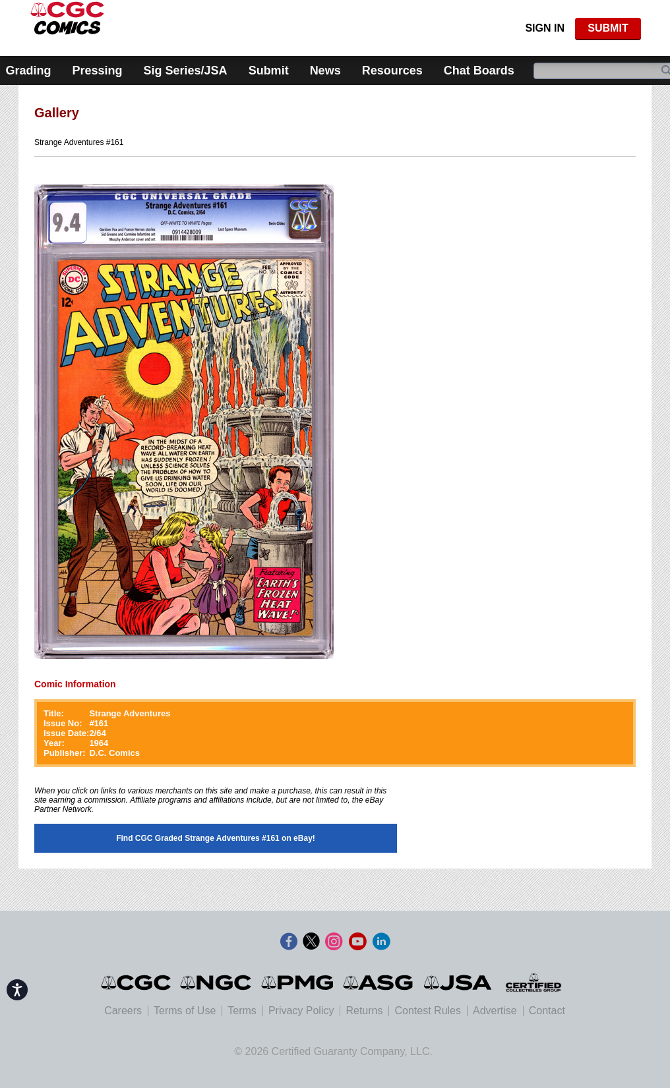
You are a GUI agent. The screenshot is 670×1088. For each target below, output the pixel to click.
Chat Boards (479, 70)
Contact (547, 1010)
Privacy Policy (301, 1010)
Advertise (495, 1010)
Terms (242, 1010)
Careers (123, 1010)
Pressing (98, 70)
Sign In (544, 28)
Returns (364, 1010)
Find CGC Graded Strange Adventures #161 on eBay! (215, 838)
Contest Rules (427, 1010)
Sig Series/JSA (186, 70)
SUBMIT (608, 28)
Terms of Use (185, 1010)
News (325, 70)
